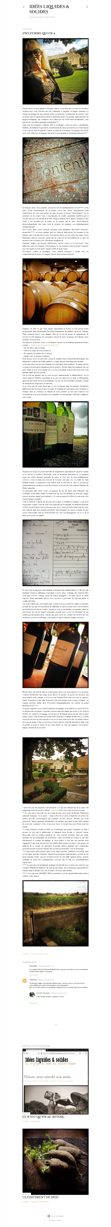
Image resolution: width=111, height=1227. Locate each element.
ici (48, 816)
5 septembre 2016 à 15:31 (59, 993)
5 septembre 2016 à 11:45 (46, 966)
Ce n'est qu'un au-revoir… (43, 1117)
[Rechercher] (87, 6)
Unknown (33, 980)
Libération (54, 810)
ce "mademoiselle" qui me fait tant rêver (43, 345)
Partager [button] (25, 954)
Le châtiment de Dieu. (40, 1197)
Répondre (33, 975)
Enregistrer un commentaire (39, 1201)
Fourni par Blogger (55, 1216)
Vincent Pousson (43, 993)
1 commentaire (35, 1121)
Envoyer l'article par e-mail (39, 954)
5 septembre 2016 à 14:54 (46, 980)
